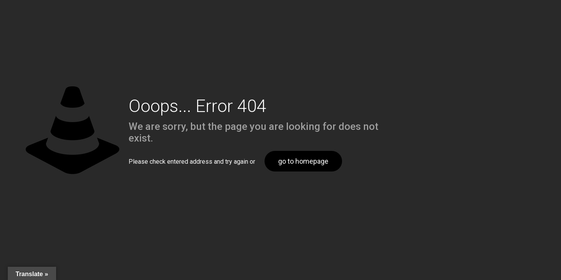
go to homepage (303, 161)
